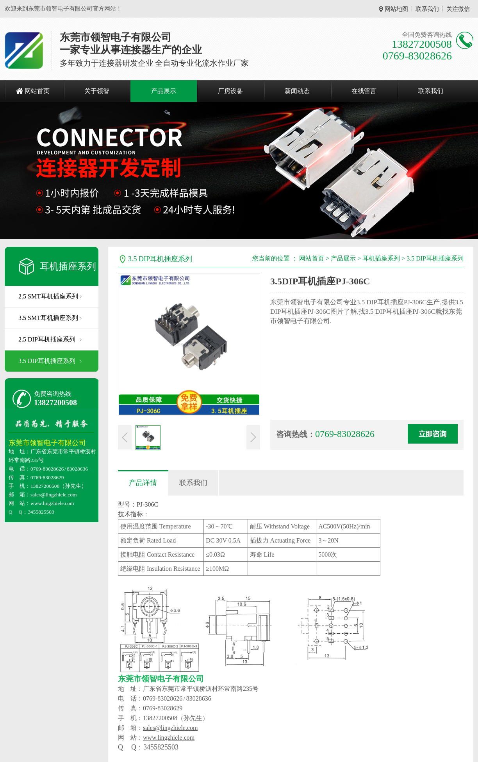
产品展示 (163, 91)
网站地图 (396, 9)
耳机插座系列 (68, 266)
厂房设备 (230, 91)
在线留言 (363, 91)
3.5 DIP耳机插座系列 (46, 361)
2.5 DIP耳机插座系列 (46, 339)
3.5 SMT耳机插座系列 (48, 318)
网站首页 (37, 91)
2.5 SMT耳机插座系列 (48, 296)
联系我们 (427, 9)
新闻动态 (297, 91)
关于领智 (96, 91)
